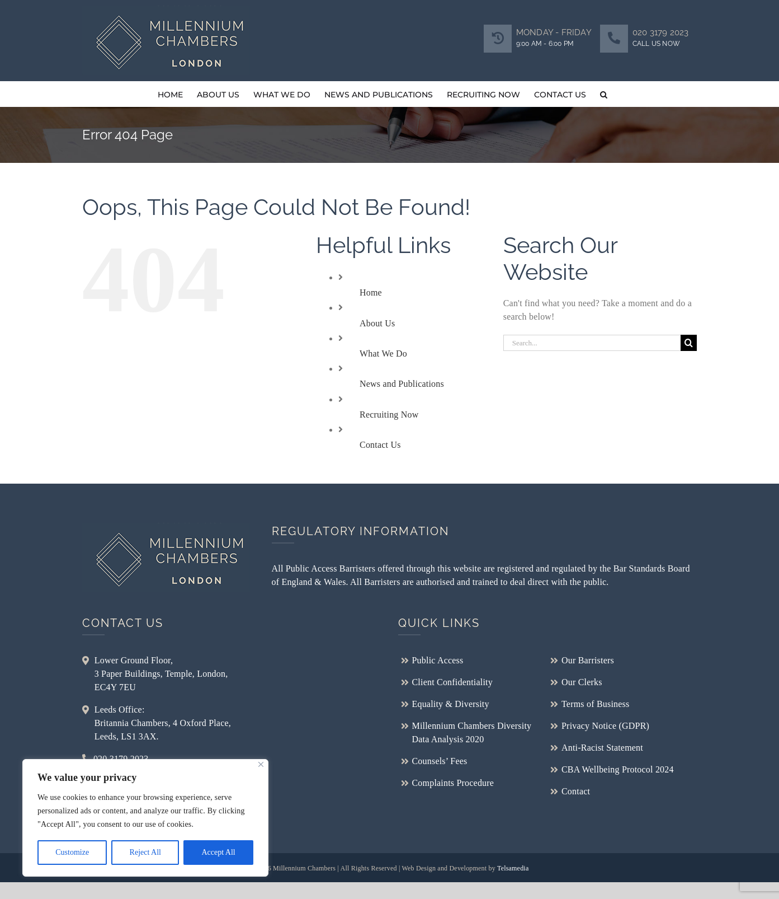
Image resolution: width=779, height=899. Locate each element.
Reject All (145, 852)
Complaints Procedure (453, 783)
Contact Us (380, 445)
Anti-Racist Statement (602, 747)
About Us (377, 323)
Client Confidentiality (452, 682)
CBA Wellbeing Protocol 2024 (617, 769)
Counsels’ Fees (440, 761)
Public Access (438, 660)
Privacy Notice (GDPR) (605, 726)
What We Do (383, 353)
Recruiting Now (389, 414)
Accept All (218, 852)
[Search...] (592, 343)
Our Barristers (587, 660)
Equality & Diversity (450, 704)
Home (371, 292)
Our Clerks (581, 682)
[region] (145, 818)
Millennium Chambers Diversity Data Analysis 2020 (472, 732)
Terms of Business (595, 704)
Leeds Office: (120, 709)
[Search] (689, 343)
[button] (603, 93)
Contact (575, 791)
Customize (72, 852)
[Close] (260, 764)
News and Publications (402, 383)
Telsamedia (512, 868)
